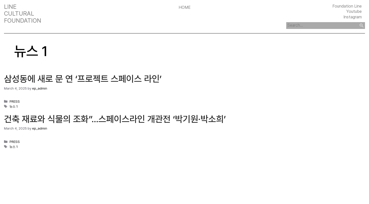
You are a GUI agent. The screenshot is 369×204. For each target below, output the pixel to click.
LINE (10, 7)
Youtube (354, 11)
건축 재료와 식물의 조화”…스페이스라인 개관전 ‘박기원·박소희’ (115, 119)
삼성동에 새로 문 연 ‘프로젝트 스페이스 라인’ (83, 78)
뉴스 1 (14, 106)
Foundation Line (347, 6)
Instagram (352, 17)
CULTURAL (19, 13)
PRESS (15, 101)
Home (185, 7)
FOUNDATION (22, 20)
